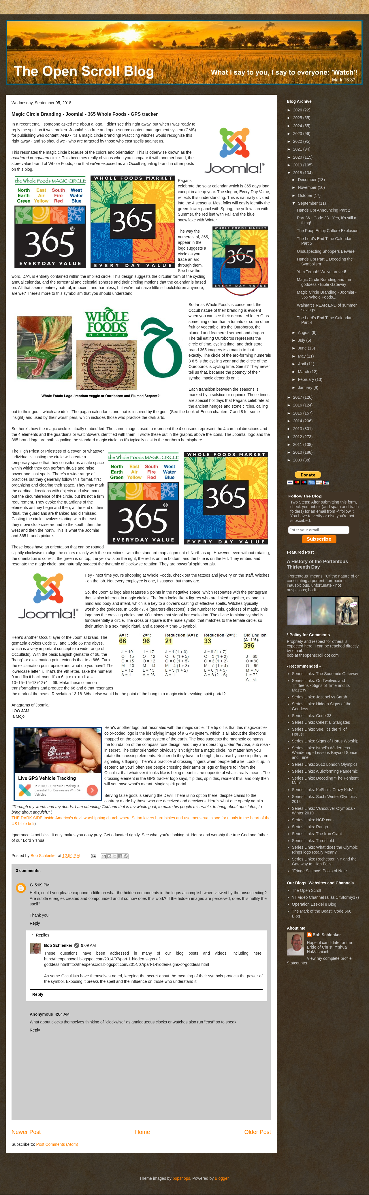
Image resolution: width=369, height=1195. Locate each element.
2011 (298, 444)
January (305, 387)
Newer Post (26, 1132)
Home (142, 1132)
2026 (298, 110)
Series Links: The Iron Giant (317, 833)
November (307, 187)
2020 (298, 157)
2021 (298, 149)
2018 (298, 172)
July (302, 340)
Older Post (257, 1132)
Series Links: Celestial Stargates (321, 722)
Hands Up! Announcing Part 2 (323, 210)
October (305, 195)
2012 (298, 436)
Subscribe (319, 539)
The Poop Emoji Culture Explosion (327, 230)
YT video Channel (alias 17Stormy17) (325, 897)
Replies (42, 935)
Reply (35, 923)
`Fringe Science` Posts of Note (319, 871)
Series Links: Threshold (313, 840)
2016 (298, 405)
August (304, 332)
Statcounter (297, 963)
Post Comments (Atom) (57, 1144)
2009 (298, 460)
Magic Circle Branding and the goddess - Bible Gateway (324, 282)
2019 (298, 165)
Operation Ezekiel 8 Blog (314, 904)
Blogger (221, 1178)
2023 (298, 133)
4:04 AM (62, 1014)
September (308, 203)
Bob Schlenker (58, 945)
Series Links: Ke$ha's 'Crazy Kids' (322, 789)
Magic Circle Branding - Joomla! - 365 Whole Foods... (327, 294)
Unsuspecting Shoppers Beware (326, 251)
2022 (298, 141)
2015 (298, 413)
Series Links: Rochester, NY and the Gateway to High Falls (324, 861)
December (307, 179)
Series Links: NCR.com (313, 820)
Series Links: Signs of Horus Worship (325, 741)
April (302, 364)
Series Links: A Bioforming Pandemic (325, 771)
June (303, 348)
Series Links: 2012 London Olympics (324, 764)
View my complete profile (329, 958)
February (306, 379)
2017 (298, 397)
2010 (298, 452)
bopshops (181, 1178)
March (304, 371)
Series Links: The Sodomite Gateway (325, 673)
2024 (298, 126)
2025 (298, 117)
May (302, 356)
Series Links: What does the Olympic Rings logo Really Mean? (325, 849)
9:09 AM (88, 945)
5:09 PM (42, 885)
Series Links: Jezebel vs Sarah (319, 697)
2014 (298, 421)
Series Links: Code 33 (312, 715)
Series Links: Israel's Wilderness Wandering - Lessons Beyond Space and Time (324, 753)
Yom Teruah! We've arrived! (321, 271)
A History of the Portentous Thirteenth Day (317, 564)
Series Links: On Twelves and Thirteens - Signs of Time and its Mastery (321, 685)
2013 (298, 428)
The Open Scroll (306, 890)
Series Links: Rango (310, 826)
